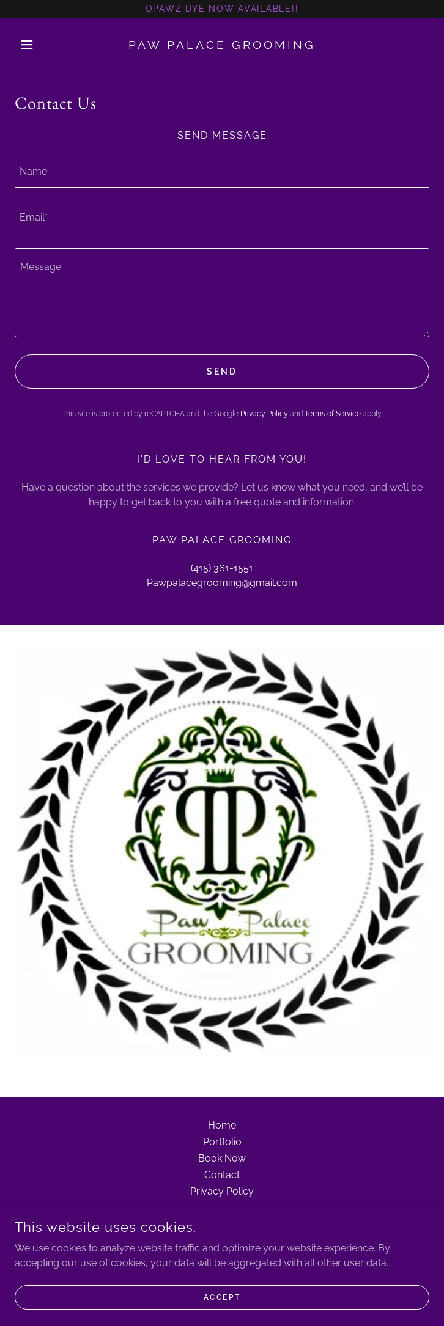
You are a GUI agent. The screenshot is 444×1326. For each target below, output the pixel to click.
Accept (222, 1296)
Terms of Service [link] (333, 413)
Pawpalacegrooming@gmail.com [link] (222, 582)
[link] (222, 45)
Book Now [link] (222, 1158)
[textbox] (222, 172)
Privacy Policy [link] (264, 413)
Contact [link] (222, 1175)
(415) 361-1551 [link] (222, 568)
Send (222, 371)
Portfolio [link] (222, 1142)
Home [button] (222, 1125)
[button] (46, 44)
